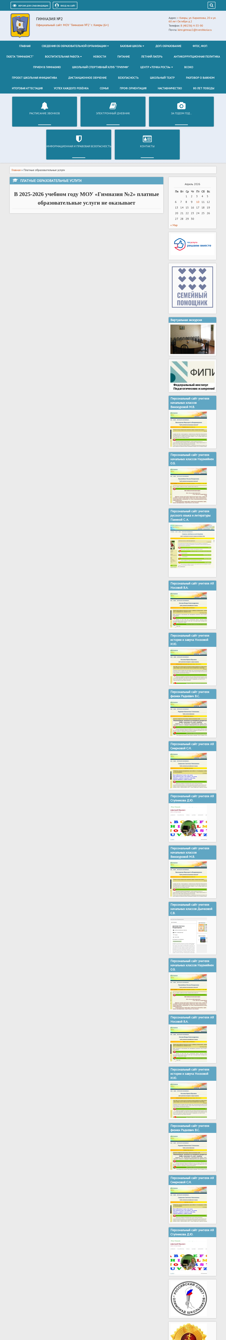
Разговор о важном (200, 77)
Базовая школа (131, 46)
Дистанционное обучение (87, 77)
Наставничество (170, 88)
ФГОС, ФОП (200, 46)
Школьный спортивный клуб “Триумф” (100, 67)
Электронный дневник (71, 113)
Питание (123, 56)
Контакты (197, 113)
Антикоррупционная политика (197, 56)
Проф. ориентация (133, 88)
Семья (104, 88)
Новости (99, 56)
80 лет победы (203, 88)
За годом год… (113, 113)
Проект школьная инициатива (34, 77)
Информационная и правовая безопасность (155, 115)
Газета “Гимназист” (20, 56)
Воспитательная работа (62, 56)
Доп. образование (168, 46)
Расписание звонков (29, 113)
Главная (24, 46)
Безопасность (128, 77)
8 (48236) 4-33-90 (192, 25)
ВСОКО (188, 67)
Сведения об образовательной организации (74, 46)
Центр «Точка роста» (155, 67)
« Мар (174, 192)
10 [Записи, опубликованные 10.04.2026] (197, 168)
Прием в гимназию (47, 67)
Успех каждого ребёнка (71, 88)
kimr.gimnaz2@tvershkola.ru (195, 30)
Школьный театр (162, 77)
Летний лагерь (151, 56)
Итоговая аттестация (27, 88)
